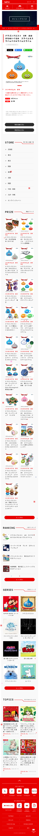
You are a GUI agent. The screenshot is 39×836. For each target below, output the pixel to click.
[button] (19, 85)
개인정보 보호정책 (28, 824)
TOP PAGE (10, 816)
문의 (28, 828)
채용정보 (28, 820)
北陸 (9, 178)
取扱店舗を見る (19, 125)
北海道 (10, 149)
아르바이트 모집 (11, 824)
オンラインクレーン (14, 200)
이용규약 (11, 828)
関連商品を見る (19, 130)
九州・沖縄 (11, 195)
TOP (3, 28)
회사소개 (11, 820)
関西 (9, 183)
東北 (9, 155)
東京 (9, 161)
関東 (9, 166)
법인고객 (29, 2)
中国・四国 (11, 189)
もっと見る (19, 517)
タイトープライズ (13, 28)
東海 (9, 172)
